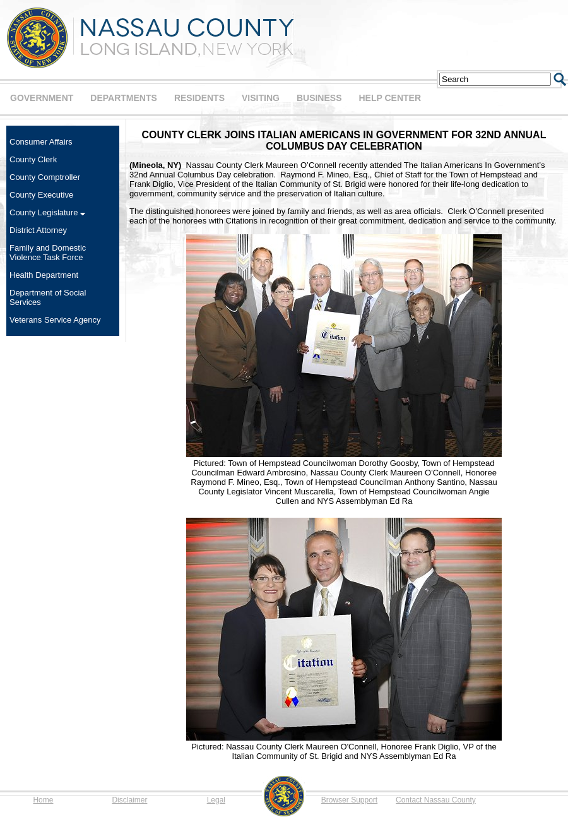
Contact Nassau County (436, 800)
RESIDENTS (199, 98)
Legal (216, 800)
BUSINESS (319, 98)
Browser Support (349, 800)
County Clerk (33, 159)
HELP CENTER (389, 98)
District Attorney (38, 230)
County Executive (41, 195)
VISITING (261, 98)
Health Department (43, 275)
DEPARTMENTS (123, 98)
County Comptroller (44, 177)
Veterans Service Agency (55, 320)
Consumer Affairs (40, 141)
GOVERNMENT (41, 98)
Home (43, 800)
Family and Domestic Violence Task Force (47, 252)
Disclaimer (129, 800)
